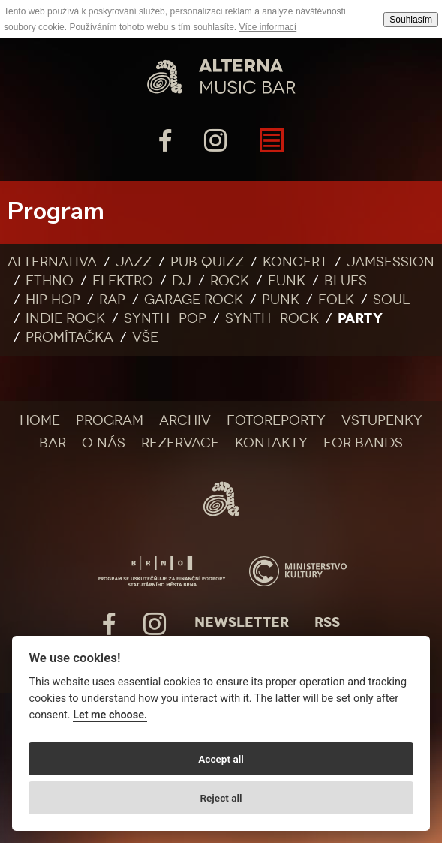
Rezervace (180, 443)
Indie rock (65, 318)
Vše (145, 337)
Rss (327, 622)
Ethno (50, 280)
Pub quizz (207, 262)
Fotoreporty (276, 420)
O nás (103, 443)
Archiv (185, 420)
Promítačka (69, 337)
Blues (345, 280)
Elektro (122, 280)
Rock (229, 280)
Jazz (134, 262)
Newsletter (241, 622)
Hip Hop (53, 299)
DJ (181, 280)
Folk (336, 299)
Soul (391, 299)
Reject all (221, 798)
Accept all (221, 759)
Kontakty (271, 443)
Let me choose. (110, 715)
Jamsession (390, 262)
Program (109, 420)
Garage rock (193, 299)
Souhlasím (410, 19)
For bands (363, 443)
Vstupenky (381, 420)
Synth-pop (165, 318)
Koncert (295, 262)
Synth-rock (272, 318)
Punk (280, 299)
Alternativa (52, 262)
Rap (112, 299)
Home (40, 420)
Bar (52, 443)
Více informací (268, 27)
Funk (286, 280)
